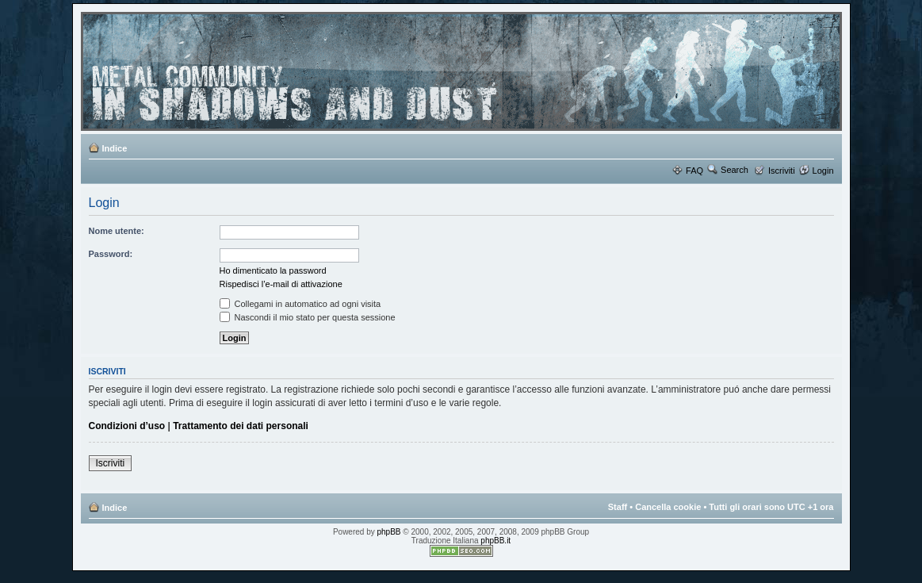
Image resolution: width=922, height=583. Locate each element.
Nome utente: (116, 231)
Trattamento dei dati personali (240, 425)
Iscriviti (781, 170)
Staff (617, 507)
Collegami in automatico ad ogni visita (300, 304)
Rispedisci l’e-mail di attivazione (281, 284)
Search (734, 170)
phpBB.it (495, 540)
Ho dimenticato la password (273, 270)
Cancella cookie (668, 507)
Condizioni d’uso (127, 425)
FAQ (694, 170)
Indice (115, 148)
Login (823, 170)
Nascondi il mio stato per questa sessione (308, 317)
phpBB (389, 531)
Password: (111, 254)
